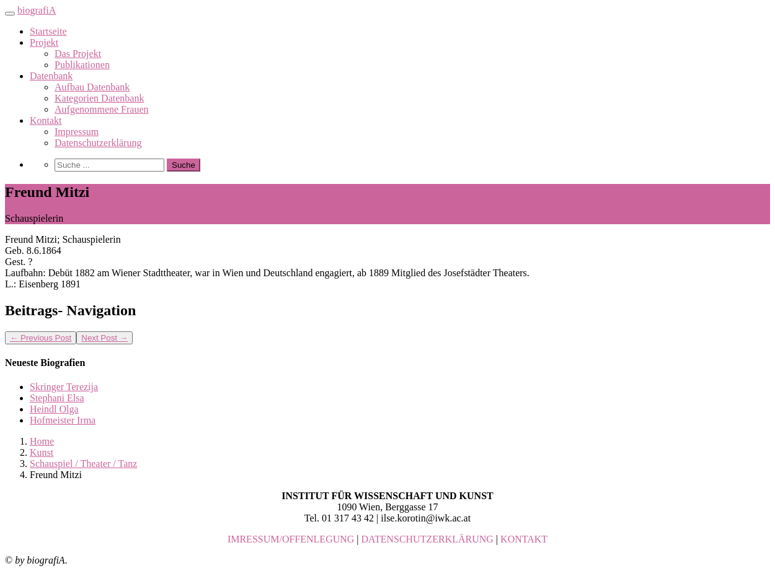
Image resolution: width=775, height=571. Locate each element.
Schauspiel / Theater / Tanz (83, 463)
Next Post (104, 337)
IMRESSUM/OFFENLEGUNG (291, 539)
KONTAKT (523, 539)
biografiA (36, 10)
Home (42, 441)
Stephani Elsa (57, 398)
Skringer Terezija (64, 386)
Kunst (41, 452)
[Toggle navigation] (10, 13)
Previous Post (40, 337)
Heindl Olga (54, 409)
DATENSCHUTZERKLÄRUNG (427, 539)
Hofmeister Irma (62, 420)
